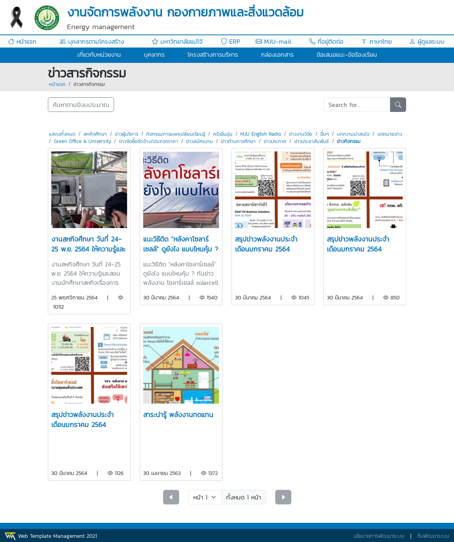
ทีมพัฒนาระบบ (433, 536)
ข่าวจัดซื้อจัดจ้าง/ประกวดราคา (148, 141)
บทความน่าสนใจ (353, 134)
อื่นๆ (324, 134)
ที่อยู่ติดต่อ (326, 41)
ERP (230, 41)
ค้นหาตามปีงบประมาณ (81, 104)
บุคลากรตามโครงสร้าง (92, 41)
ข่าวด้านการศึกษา (238, 141)
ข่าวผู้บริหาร (126, 134)
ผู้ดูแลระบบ (426, 41)
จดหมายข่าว (389, 134)
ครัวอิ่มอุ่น (222, 134)
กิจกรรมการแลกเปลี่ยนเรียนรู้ (175, 134)
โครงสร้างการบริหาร (213, 54)
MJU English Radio (260, 134)
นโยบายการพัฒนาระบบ (379, 536)
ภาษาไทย (376, 41)
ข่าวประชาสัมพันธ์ (311, 141)
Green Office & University (82, 141)
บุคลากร (154, 54)
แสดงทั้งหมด (62, 134)
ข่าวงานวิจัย (300, 134)
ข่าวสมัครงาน (199, 141)
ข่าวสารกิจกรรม (89, 84)
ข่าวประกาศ (275, 141)
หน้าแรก (22, 41)
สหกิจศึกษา (95, 134)
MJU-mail (273, 41)
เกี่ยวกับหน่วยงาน (99, 54)
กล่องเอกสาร (277, 54)
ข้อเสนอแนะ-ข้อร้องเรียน (347, 54)
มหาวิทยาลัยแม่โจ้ (177, 41)
